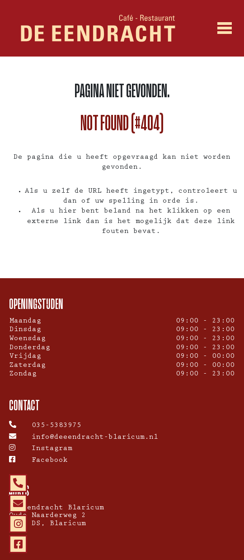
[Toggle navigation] (224, 28)
